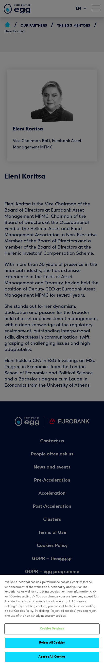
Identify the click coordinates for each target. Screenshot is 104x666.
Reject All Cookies (52, 643)
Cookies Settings (52, 628)
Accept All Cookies (51, 657)
